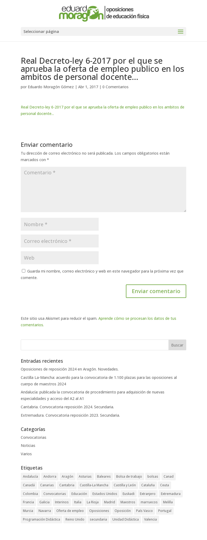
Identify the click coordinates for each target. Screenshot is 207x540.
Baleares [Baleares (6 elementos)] (104, 476)
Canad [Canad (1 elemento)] (169, 476)
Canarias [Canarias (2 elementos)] (47, 485)
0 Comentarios (115, 86)
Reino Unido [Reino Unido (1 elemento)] (74, 519)
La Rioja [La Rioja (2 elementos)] (93, 502)
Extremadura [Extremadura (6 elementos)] (171, 493)
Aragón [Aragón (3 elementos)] (67, 476)
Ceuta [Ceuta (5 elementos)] (164, 485)
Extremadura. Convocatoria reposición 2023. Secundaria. (70, 415)
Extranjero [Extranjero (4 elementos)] (148, 493)
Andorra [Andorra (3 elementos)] (49, 476)
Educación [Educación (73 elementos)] (79, 493)
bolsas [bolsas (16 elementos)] (152, 476)
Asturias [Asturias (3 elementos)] (85, 476)
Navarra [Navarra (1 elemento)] (45, 510)
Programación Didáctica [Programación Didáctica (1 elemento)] (41, 519)
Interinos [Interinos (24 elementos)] (62, 502)
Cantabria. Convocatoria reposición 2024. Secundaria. (67, 406)
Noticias (28, 445)
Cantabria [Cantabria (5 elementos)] (66, 485)
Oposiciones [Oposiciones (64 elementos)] (99, 510)
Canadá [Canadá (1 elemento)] (29, 485)
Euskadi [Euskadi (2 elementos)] (128, 493)
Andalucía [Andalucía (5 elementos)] (30, 476)
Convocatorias (33, 437)
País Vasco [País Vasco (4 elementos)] (144, 510)
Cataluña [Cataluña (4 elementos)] (148, 485)
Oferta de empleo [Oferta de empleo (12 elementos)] (70, 510)
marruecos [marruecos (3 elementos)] (149, 502)
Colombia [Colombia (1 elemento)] (30, 493)
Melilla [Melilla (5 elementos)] (168, 502)
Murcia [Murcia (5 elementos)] (28, 510)
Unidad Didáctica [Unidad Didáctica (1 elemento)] (125, 519)
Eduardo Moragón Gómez (51, 86)
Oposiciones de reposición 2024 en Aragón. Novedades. (70, 369)
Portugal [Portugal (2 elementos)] (164, 510)
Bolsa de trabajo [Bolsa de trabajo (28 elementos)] (129, 476)
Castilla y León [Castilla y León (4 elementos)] (125, 485)
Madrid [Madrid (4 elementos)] (109, 502)
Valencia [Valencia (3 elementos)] (150, 519)
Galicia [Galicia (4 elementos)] (44, 502)
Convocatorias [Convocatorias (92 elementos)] (54, 493)
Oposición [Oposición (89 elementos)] (123, 510)
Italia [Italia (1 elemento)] (77, 502)
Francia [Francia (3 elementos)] (28, 502)
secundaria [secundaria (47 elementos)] (98, 519)
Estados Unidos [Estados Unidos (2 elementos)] (104, 493)
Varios (26, 453)
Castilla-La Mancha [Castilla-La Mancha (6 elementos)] (94, 485)
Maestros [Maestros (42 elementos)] (127, 502)
